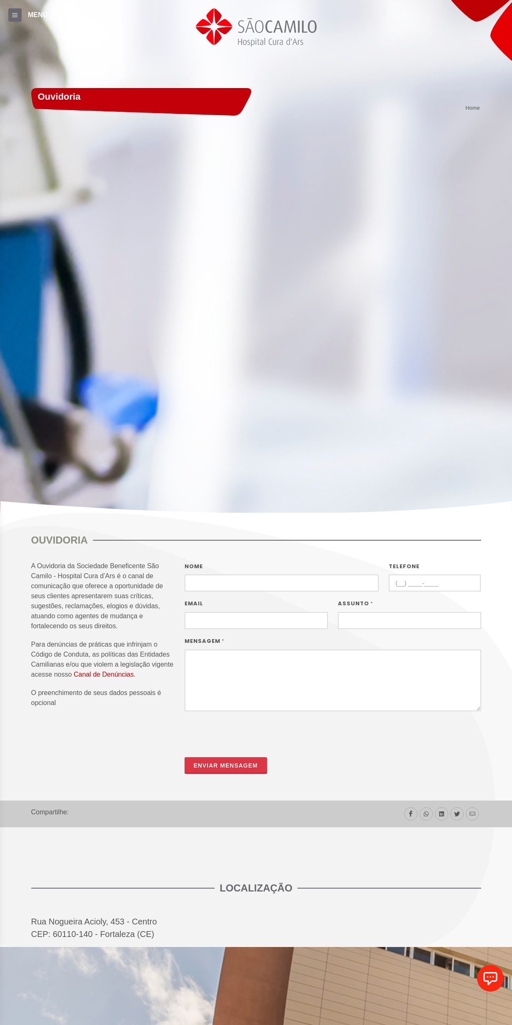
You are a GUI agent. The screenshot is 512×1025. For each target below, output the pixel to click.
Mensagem (205, 641)
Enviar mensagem (226, 765)
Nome (194, 566)
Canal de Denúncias (104, 674)
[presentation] (248, 734)
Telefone (404, 566)
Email (194, 603)
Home (472, 108)
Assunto (355, 603)
